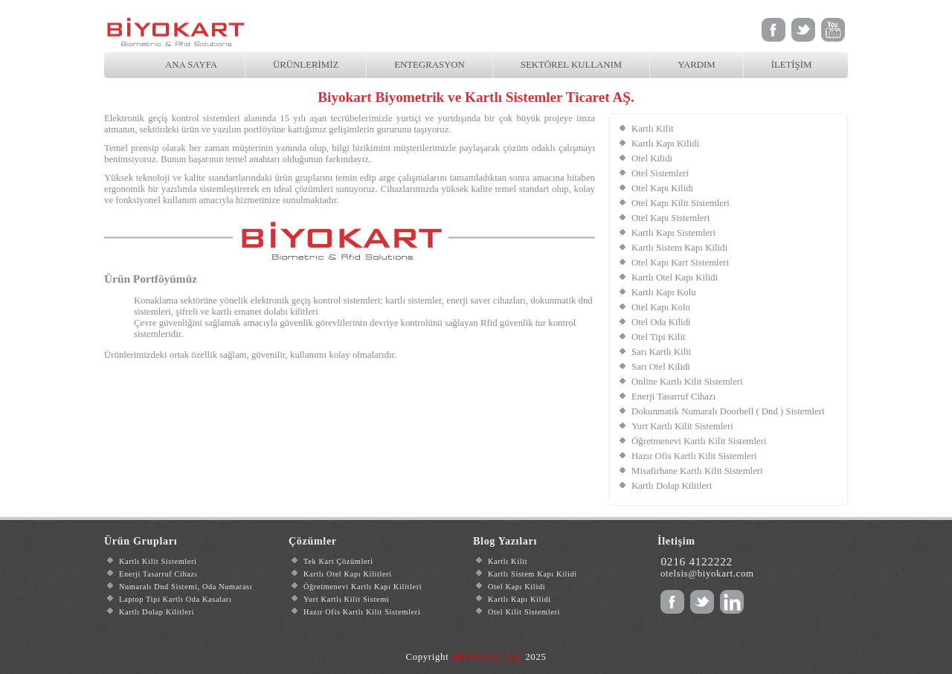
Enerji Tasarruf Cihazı (673, 396)
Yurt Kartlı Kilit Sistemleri (682, 426)
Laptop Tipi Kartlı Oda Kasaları (175, 599)
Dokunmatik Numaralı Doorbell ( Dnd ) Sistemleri (727, 411)
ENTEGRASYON (429, 65)
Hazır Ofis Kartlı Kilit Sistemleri (693, 456)
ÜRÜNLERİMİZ (305, 65)
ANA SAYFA (191, 65)
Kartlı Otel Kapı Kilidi (674, 277)
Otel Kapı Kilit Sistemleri (680, 203)
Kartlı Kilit (652, 128)
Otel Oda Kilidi (661, 322)
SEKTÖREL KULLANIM (571, 65)
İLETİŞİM (791, 65)
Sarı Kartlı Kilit (661, 352)
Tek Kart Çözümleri (338, 561)
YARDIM (696, 65)
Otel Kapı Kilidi (662, 188)
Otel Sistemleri (660, 173)
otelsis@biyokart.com (707, 573)
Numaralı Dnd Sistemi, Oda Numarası (185, 586)
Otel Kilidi (651, 158)
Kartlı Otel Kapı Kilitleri (347, 574)
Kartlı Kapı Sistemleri (673, 233)
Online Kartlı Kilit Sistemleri (687, 381)
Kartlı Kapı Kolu (663, 292)
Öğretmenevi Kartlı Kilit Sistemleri (699, 441)
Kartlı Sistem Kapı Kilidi (679, 248)
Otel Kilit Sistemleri (524, 612)
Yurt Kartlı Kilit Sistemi (346, 599)
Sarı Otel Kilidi (660, 367)
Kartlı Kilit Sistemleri (158, 561)
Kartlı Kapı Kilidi (665, 143)
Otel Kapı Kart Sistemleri (680, 262)
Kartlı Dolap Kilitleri (671, 486)
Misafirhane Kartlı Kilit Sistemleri (697, 471)
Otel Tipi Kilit (658, 337)
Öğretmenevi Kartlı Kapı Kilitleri (362, 586)
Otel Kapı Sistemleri (670, 218)
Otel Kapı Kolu (660, 307)
